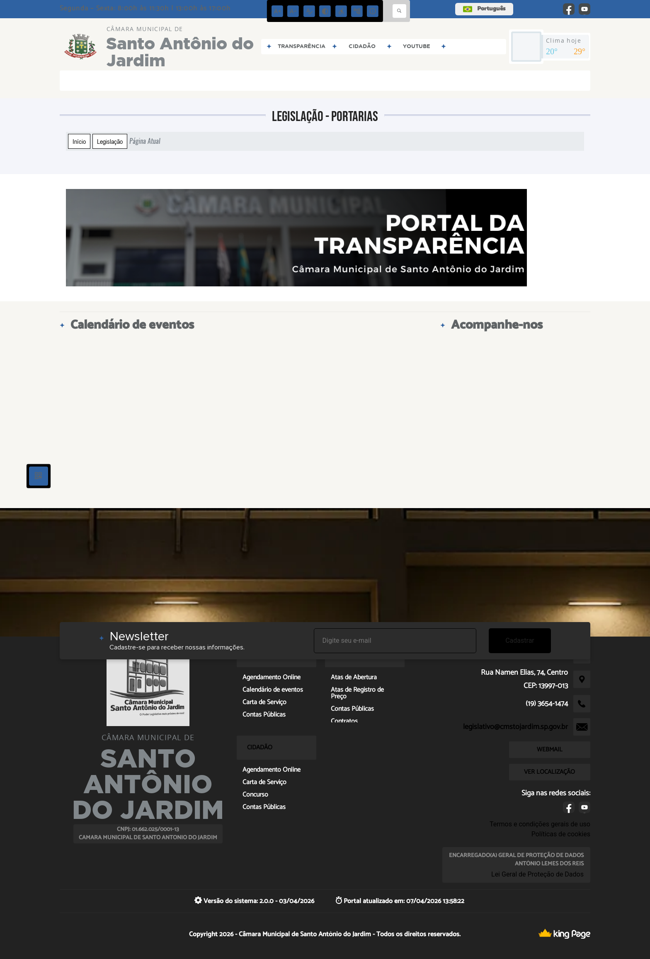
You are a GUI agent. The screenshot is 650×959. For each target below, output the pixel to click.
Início (79, 141)
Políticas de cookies (560, 834)
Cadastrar (519, 640)
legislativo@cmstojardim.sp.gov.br (515, 727)
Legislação (110, 141)
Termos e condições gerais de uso (540, 824)
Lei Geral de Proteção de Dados (537, 874)
